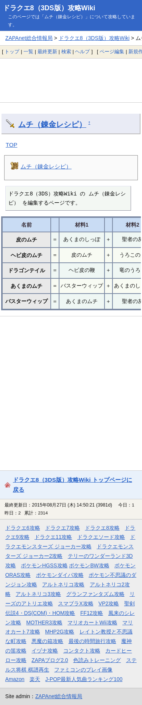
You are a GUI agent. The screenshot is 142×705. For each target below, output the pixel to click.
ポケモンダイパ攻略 (60, 575)
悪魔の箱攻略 (47, 641)
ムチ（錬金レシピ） (52, 124)
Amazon (15, 679)
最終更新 (47, 51)
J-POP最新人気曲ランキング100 (84, 679)
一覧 (28, 51)
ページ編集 (112, 51)
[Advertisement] (71, 80)
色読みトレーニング (97, 660)
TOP (11, 144)
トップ (12, 51)
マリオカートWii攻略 (92, 622)
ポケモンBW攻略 (89, 565)
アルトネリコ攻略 (63, 584)
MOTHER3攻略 (44, 622)
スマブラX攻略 (75, 603)
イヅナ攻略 (44, 651)
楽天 (35, 679)
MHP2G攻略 (59, 632)
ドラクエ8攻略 (102, 528)
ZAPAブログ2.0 (49, 660)
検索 (66, 51)
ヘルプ (82, 51)
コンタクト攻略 (81, 651)
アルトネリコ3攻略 (38, 594)
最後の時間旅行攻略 (92, 641)
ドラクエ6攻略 (22, 528)
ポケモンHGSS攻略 (44, 565)
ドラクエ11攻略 (53, 537)
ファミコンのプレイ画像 (83, 670)
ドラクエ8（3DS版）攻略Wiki (49, 8)
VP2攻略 (108, 603)
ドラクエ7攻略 (62, 528)
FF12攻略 (91, 613)
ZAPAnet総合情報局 (29, 38)
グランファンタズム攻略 (95, 594)
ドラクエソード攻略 (101, 537)
